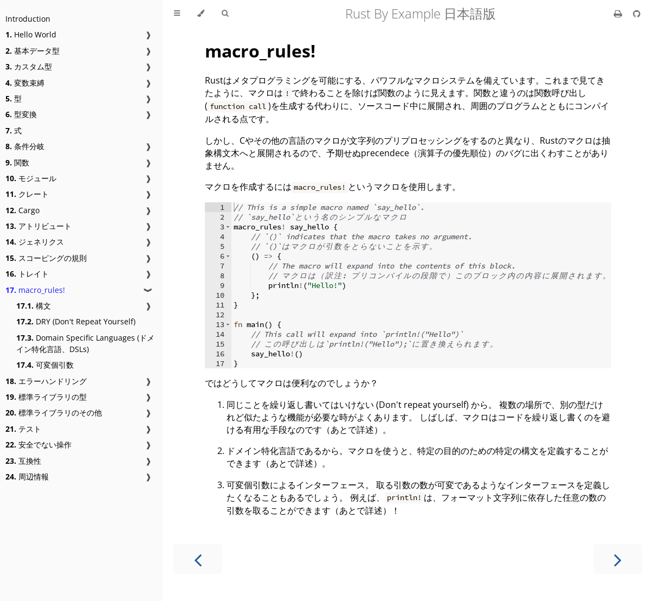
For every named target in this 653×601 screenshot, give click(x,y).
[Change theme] (201, 13)
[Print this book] (619, 14)
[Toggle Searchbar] (225, 13)
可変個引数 (45, 365)
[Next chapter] (617, 559)
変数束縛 (24, 83)
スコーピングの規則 (46, 258)
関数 (17, 162)
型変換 (21, 114)
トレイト (27, 273)
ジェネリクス (34, 241)
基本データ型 (32, 51)
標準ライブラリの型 (46, 397)
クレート (27, 194)
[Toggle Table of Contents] (177, 13)
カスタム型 (28, 66)
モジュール (30, 178)
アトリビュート (38, 226)
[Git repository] (637, 14)
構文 (33, 305)
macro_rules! (35, 290)
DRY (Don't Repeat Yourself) (75, 321)
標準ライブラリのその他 (53, 412)
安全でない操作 (38, 444)
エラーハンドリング (46, 381)
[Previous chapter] (197, 559)
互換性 (23, 461)
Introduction (27, 19)
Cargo (22, 210)
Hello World (30, 34)
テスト (23, 429)
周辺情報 (27, 476)
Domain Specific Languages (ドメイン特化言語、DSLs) (85, 343)
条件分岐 (24, 146)
